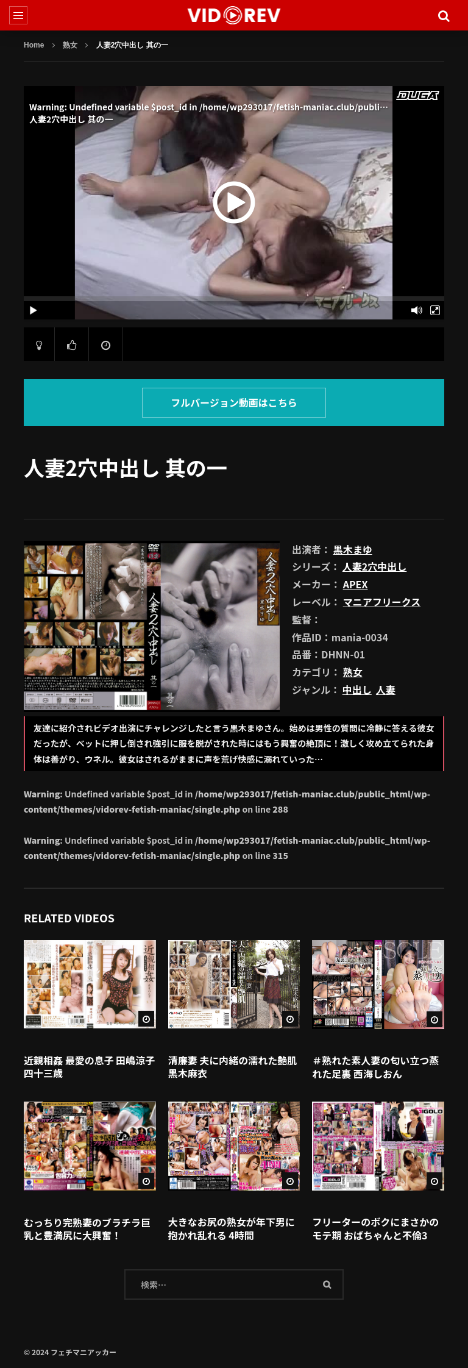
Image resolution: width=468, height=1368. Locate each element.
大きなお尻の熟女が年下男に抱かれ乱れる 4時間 (231, 1228)
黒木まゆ (352, 549)
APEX (355, 584)
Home (34, 45)
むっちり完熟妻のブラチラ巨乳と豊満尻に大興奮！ (87, 1229)
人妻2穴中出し (374, 566)
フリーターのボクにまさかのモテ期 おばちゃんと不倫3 (375, 1228)
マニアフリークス (382, 601)
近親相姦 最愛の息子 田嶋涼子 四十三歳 (89, 1067)
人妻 (385, 689)
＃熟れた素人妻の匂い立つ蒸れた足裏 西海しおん (375, 1067)
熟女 (70, 45)
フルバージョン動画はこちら (234, 402)
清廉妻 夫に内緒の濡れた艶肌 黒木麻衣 (232, 1067)
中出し (357, 689)
